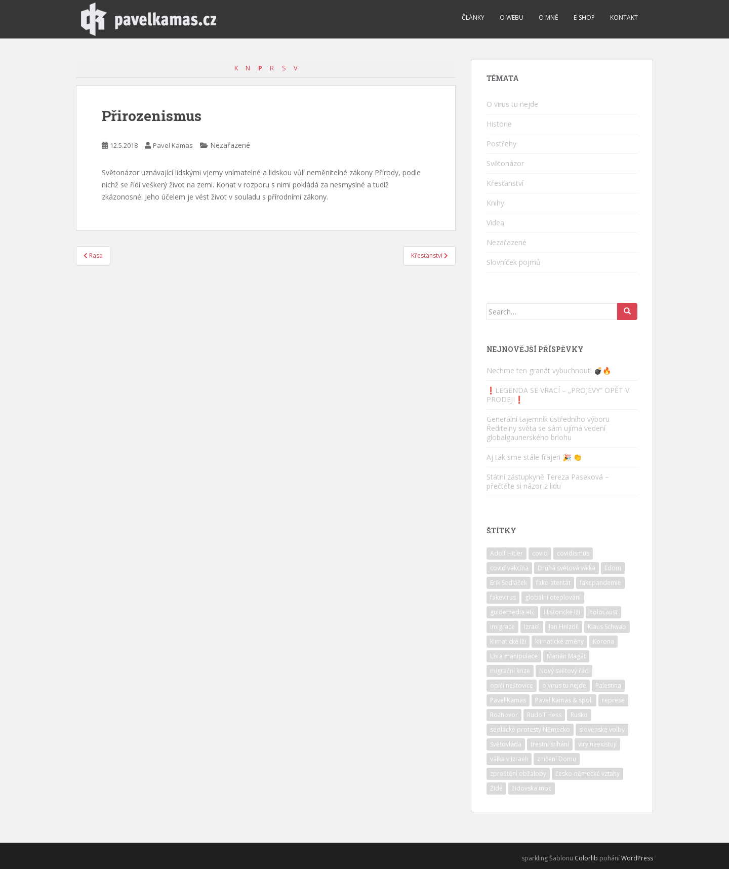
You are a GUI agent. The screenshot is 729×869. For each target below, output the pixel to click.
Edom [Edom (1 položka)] (612, 568)
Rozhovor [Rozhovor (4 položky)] (504, 714)
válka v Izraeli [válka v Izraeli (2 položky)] (509, 759)
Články (473, 17)
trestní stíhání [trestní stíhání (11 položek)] (550, 744)
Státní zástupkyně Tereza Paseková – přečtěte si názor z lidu (548, 481)
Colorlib (586, 858)
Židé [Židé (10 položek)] (496, 788)
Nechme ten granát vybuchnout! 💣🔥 (549, 370)
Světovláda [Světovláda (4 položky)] (505, 744)
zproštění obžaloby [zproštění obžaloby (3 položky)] (518, 773)
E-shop (584, 17)
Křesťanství (505, 183)
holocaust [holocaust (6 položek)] (603, 612)
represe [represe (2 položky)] (613, 700)
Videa (495, 222)
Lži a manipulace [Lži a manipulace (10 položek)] (514, 656)
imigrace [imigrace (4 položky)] (502, 626)
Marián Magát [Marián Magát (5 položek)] (566, 656)
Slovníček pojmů (514, 262)
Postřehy (501, 143)
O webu (511, 17)
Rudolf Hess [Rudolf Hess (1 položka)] (544, 714)
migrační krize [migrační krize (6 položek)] (510, 670)
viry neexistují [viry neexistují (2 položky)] (597, 744)
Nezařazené (506, 242)
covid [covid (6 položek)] (540, 553)
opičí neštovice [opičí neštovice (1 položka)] (511, 685)
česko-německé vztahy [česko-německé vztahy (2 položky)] (587, 773)
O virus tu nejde (512, 104)
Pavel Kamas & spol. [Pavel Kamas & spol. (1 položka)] (564, 700)
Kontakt (624, 17)
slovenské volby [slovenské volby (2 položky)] (602, 729)
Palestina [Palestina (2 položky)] (608, 685)
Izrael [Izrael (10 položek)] (532, 626)
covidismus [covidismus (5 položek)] (573, 553)
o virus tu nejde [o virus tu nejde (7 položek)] (564, 685)
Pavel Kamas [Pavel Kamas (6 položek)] (508, 700)
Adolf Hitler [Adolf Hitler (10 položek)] (506, 553)
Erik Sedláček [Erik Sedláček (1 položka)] (508, 582)
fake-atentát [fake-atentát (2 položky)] (553, 582)
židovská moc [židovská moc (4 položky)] (531, 788)
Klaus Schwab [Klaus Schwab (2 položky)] (607, 626)
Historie (499, 124)
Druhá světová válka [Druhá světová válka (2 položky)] (566, 568)
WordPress (637, 858)
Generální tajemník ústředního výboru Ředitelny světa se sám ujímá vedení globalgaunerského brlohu (548, 428)
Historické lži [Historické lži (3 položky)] (562, 612)
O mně (548, 17)
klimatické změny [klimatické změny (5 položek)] (559, 641)
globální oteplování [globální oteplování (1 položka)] (553, 597)
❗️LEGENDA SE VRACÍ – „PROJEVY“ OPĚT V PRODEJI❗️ (558, 394)
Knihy (495, 203)
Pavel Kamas (173, 145)
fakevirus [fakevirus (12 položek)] (503, 597)
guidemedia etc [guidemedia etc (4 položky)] (512, 612)
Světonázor (505, 163)
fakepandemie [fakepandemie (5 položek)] (600, 582)
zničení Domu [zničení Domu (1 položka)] (556, 759)
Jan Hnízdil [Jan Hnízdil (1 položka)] (564, 626)
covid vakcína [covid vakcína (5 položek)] (509, 568)
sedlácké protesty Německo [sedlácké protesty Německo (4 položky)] (530, 729)
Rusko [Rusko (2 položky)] (579, 714)
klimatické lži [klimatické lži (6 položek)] (508, 641)
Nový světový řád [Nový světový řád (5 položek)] (564, 670)
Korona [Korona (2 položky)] (603, 641)
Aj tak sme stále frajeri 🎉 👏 (534, 457)
